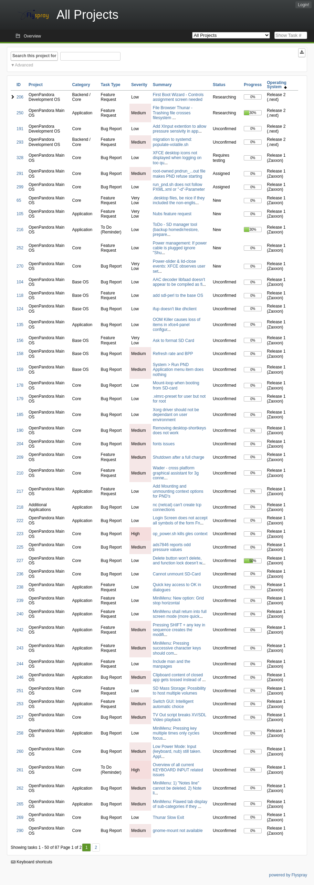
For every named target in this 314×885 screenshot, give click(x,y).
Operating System (276, 84)
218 (20, 507)
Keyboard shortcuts (31, 862)
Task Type (111, 84)
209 (20, 457)
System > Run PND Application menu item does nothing (178, 369)
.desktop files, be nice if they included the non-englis (179, 200)
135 (20, 324)
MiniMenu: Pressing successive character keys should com (177, 648)
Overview (32, 36)
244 (20, 664)
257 (20, 717)
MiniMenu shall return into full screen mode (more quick (180, 614)
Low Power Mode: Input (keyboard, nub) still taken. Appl (177, 751)
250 (20, 113)
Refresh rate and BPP (173, 353)
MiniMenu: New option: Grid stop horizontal (178, 600)
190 (20, 430)
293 (20, 142)
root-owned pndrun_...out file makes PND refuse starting (179, 173)
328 (20, 157)
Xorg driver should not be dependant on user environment (176, 414)
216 (20, 229)
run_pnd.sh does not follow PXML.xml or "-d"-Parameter (179, 187)
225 (20, 547)
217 (20, 491)
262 (20, 788)
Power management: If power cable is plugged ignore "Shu (180, 248)
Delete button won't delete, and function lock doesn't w (177, 560)
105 (20, 213)
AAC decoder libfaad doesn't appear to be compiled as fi (179, 282)
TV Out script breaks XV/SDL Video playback (179, 717)
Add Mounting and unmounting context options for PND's (178, 491)
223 (20, 533)
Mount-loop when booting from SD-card (176, 385)
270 (20, 266)
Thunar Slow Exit (168, 817)
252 (20, 248)
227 (20, 560)
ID (19, 84)
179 (20, 398)
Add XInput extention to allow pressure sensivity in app (179, 129)
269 (20, 817)
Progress (253, 84)
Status (219, 84)
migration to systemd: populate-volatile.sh (172, 142)
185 (20, 414)
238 (20, 587)
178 (20, 385)
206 (20, 97)
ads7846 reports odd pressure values (172, 547)
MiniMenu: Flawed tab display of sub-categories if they (180, 804)
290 (20, 830)
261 (20, 770)
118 (20, 295)
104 (20, 282)
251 (20, 690)
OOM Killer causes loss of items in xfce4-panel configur (176, 324)
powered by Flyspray (288, 875)
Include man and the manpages (171, 664)
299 (20, 187)
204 (20, 443)
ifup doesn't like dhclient (175, 308)
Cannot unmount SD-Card (177, 574)
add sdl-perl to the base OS (178, 295)
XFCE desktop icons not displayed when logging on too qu (177, 157)
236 (20, 574)
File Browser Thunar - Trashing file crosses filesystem (172, 112)
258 (20, 733)
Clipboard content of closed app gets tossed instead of (178, 677)
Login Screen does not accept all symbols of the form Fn (180, 520)
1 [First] (86, 847)
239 (20, 600)
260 (20, 751)
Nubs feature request (172, 213)
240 (20, 614)
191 (20, 128)
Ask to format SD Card (173, 340)
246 (20, 677)
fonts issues (164, 443)
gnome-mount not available (178, 830)
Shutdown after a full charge (178, 457)
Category (81, 84)
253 (20, 703)
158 (20, 353)
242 (20, 629)
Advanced (24, 65)
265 (20, 804)
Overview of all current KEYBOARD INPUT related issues (178, 769)
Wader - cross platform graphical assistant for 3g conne (176, 473)
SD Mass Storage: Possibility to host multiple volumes (179, 691)
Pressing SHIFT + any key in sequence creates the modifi (179, 630)
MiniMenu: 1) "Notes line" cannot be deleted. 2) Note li (177, 788)
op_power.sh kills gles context (180, 533)
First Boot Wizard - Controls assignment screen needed (178, 97)
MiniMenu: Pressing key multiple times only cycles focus (176, 733)
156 (20, 340)
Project (36, 84)
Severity (139, 84)
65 (19, 200)
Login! (303, 4)
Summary (162, 84)
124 (20, 308)
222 (20, 520)
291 (20, 173)
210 (20, 473)
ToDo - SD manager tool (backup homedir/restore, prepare (176, 229)
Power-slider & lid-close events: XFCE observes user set (179, 266)
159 (20, 369)
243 (20, 648)
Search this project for (34, 55)
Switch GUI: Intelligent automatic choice (173, 704)
